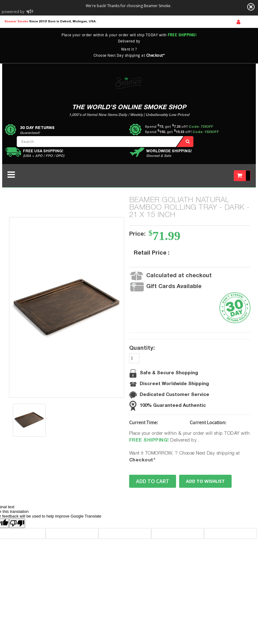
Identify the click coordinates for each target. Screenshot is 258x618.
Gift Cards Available (173, 287)
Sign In (238, 22)
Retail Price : (152, 253)
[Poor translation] (17, 523)
